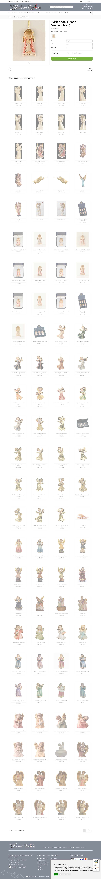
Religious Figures (32, 13)
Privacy (39, 867)
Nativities (23, 13)
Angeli (56, 13)
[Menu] (99, 860)
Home (10, 16)
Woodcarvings (16, 13)
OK (56, 874)
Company (54, 858)
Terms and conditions (43, 862)
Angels (16, 16)
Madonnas (40, 13)
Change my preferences (64, 874)
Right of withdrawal (42, 865)
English (81, 1)
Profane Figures (49, 13)
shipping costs (79, 53)
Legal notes (40, 869)
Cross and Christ (63, 13)
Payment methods (42, 858)
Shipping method (41, 860)
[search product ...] (61, 7)
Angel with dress (24, 16)
